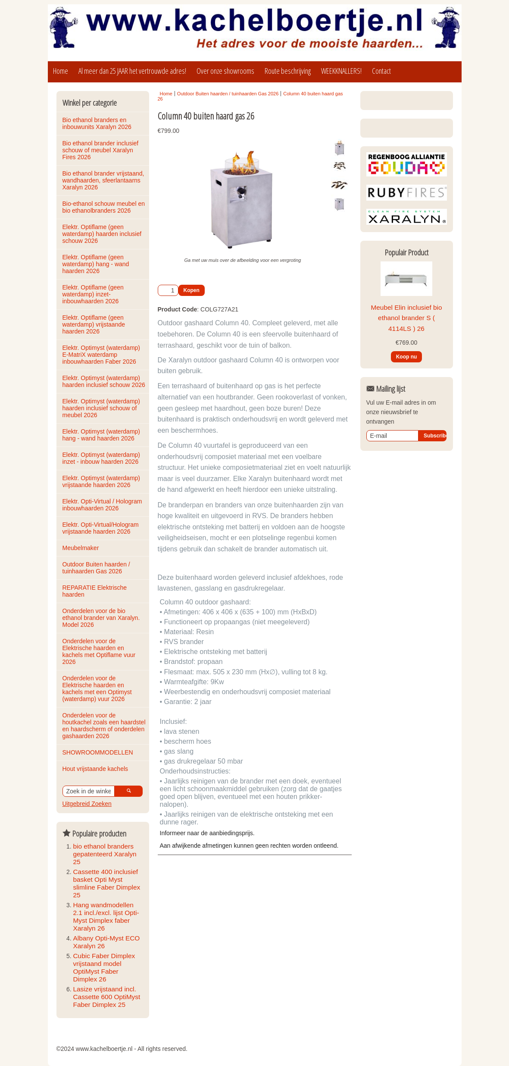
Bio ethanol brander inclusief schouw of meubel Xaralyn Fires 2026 (101, 150)
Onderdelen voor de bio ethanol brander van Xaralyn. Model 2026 (102, 617)
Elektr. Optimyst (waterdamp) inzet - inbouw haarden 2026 (102, 458)
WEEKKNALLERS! (341, 71)
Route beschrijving (288, 71)
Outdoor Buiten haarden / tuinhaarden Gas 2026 (97, 568)
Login (382, 103)
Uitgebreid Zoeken (87, 803)
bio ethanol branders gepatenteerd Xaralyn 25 (105, 854)
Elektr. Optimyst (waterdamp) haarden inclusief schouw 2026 (103, 381)
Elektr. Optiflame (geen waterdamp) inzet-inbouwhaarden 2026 (93, 294)
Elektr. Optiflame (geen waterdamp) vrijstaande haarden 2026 (94, 324)
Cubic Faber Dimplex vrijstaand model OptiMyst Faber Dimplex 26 (104, 967)
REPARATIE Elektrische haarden (95, 591)
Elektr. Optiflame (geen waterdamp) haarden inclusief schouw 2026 (103, 233)
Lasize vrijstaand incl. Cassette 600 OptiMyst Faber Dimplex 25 (107, 996)
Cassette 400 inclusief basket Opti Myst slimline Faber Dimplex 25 (107, 883)
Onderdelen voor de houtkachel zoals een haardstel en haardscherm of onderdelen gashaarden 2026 (104, 725)
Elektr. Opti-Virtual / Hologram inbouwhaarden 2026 (103, 505)
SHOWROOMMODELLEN (97, 752)
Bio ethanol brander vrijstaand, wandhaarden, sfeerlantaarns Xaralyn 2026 (104, 180)
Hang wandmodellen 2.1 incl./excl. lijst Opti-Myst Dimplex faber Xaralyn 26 (106, 916)
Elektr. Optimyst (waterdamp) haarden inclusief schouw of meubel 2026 (102, 408)
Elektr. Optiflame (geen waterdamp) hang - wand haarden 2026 (96, 264)
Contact (381, 71)
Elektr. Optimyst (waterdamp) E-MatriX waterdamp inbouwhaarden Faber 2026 (102, 354)
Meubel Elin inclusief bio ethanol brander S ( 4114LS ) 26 (406, 388)
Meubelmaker (80, 547)
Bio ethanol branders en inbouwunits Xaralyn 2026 (96, 123)
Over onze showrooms (225, 71)
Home (60, 71)
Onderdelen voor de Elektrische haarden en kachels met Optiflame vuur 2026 (99, 651)
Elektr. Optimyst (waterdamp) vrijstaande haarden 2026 (102, 481)
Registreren (425, 103)
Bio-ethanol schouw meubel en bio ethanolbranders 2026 (104, 207)
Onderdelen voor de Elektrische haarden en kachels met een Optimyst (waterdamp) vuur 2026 (98, 688)
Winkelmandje (389, 166)
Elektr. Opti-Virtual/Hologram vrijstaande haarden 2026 (101, 528)
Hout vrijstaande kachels (95, 768)
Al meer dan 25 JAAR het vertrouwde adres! (132, 71)
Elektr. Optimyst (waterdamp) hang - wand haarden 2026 (102, 435)
